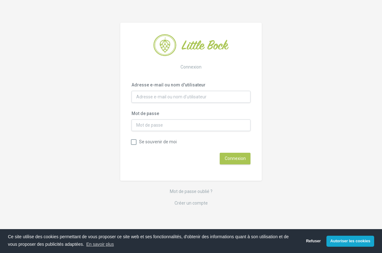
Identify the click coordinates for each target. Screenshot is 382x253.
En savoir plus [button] (100, 244)
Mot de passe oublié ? (191, 191)
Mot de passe (145, 113)
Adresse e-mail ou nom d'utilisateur (169, 84)
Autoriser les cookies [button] (350, 241)
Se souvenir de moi (158, 141)
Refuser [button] (313, 241)
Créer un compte (191, 203)
